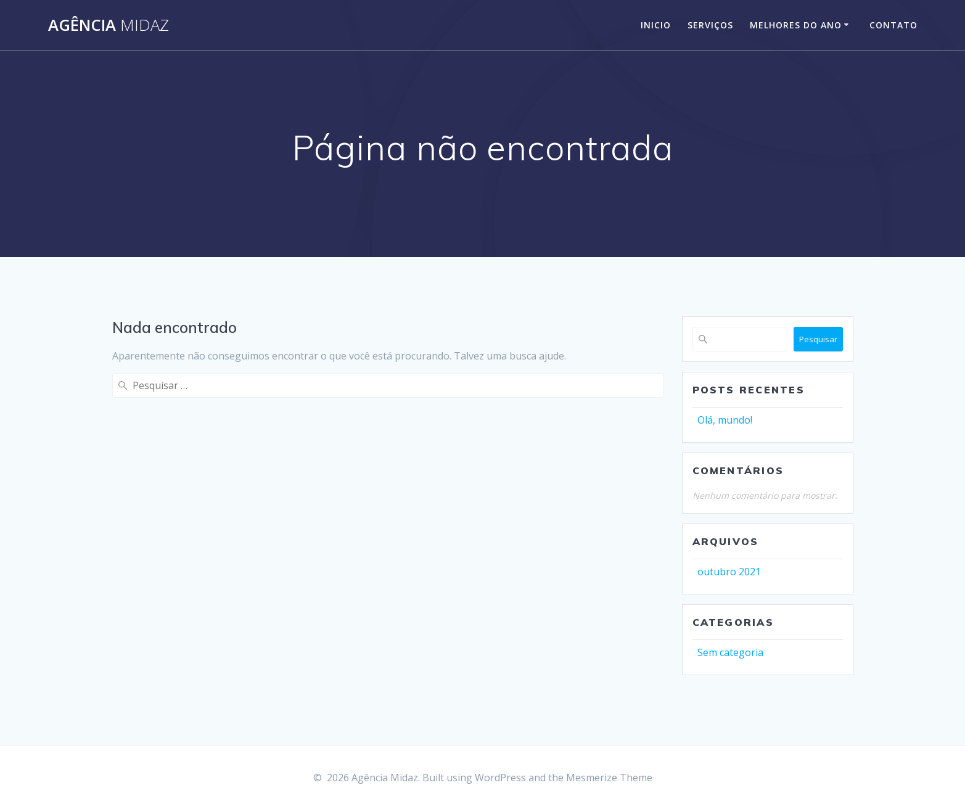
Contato (893, 25)
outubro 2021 (729, 571)
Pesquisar (818, 339)
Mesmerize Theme (609, 777)
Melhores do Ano (796, 25)
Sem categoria (730, 652)
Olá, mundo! (724, 420)
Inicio (656, 25)
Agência (108, 25)
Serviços (710, 25)
